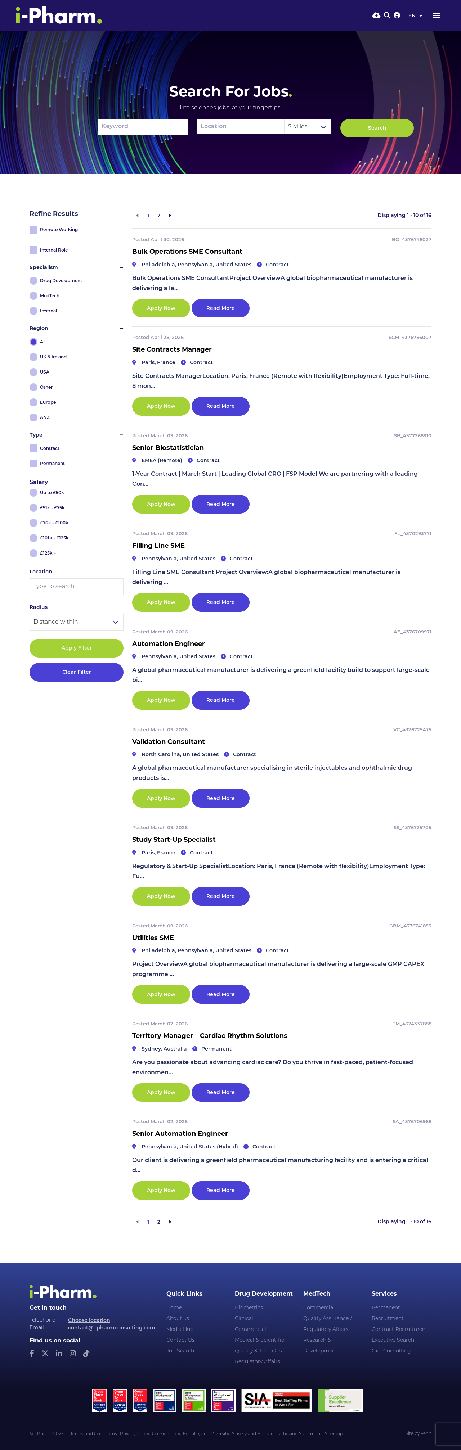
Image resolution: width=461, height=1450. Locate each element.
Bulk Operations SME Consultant (187, 252)
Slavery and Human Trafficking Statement (277, 1434)
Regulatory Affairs (257, 1362)
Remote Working (59, 229)
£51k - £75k (52, 507)
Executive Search (393, 1340)
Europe (48, 402)
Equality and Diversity (206, 1434)
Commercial (250, 1329)
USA (44, 372)
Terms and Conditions (93, 1434)
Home (174, 1308)
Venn (426, 1434)
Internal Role (54, 250)
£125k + (48, 553)
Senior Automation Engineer (180, 1134)
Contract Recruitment (400, 1329)
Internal (48, 310)
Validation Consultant (168, 742)
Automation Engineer (168, 644)
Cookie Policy (166, 1434)
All (42, 341)
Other (46, 387)
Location (41, 571)
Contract (49, 448)
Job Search (180, 1351)
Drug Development (61, 280)
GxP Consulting (391, 1351)
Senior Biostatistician (168, 448)
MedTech (49, 295)
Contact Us (180, 1340)
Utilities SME (153, 938)
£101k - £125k (54, 538)
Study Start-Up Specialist (174, 840)
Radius (39, 607)
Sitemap (334, 1434)
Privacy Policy (134, 1434)
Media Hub (179, 1329)
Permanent (52, 463)
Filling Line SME (158, 546)
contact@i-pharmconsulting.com (111, 1327)
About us (177, 1319)
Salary (39, 482)
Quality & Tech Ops (258, 1351)
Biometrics (249, 1308)
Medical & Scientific (259, 1340)
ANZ (45, 417)
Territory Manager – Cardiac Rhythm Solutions (209, 1036)
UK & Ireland (53, 357)
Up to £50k (52, 492)
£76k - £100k (54, 522)
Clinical (244, 1319)
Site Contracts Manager (172, 349)
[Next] (169, 215)
